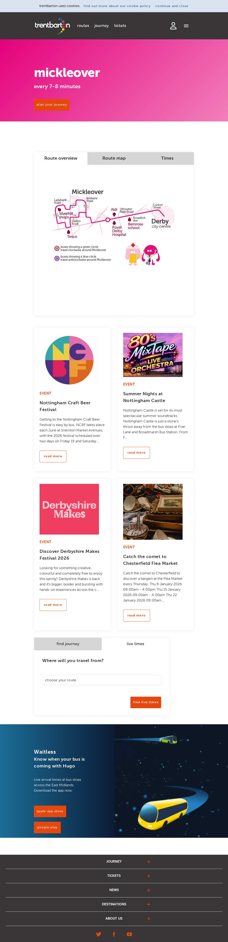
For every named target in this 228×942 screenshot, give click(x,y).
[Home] (52, 26)
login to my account (173, 25)
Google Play (47, 827)
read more (53, 456)
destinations (114, 904)
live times (135, 644)
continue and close (172, 6)
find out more (117, 6)
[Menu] (186, 26)
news (114, 890)
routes (83, 26)
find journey (67, 644)
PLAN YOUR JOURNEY (52, 104)
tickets (120, 26)
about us (114, 918)
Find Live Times (145, 702)
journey (101, 26)
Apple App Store (50, 811)
